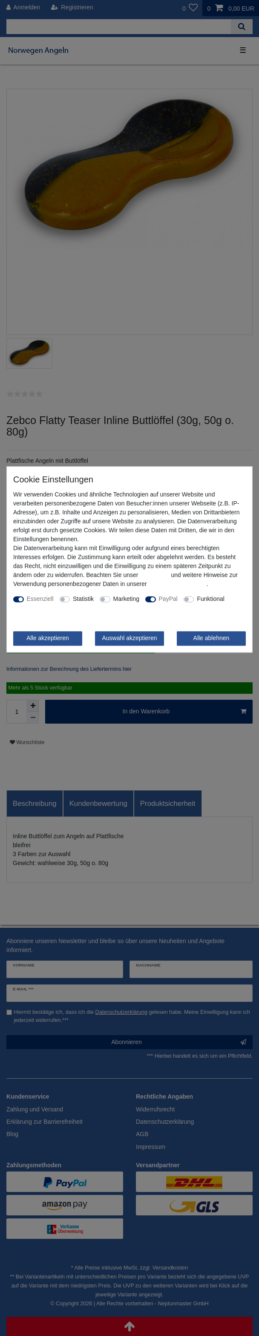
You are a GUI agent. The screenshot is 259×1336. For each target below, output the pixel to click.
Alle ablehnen (211, 638)
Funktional (210, 598)
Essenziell (40, 598)
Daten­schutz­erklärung (178, 583)
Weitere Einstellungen (42, 607)
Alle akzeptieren (47, 638)
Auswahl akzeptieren (129, 638)
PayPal (168, 598)
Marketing (126, 598)
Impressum (154, 574)
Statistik (83, 598)
